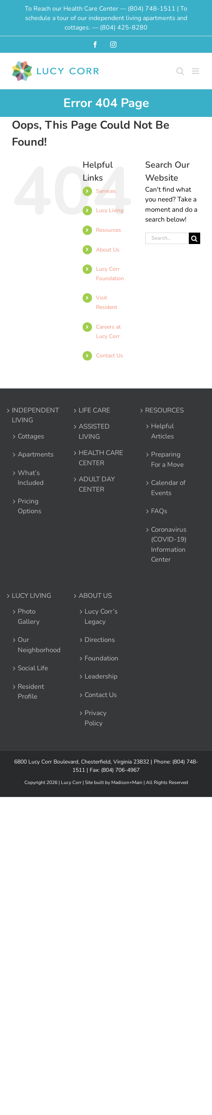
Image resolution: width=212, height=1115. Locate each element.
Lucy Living (110, 210)
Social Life (33, 668)
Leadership (101, 676)
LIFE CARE (94, 410)
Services (106, 191)
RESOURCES (164, 410)
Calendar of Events (168, 487)
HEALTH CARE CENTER (101, 458)
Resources (108, 230)
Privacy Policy (96, 718)
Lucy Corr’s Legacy (101, 616)
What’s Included (31, 478)
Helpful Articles (162, 431)
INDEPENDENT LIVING (35, 415)
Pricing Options (29, 506)
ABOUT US (95, 595)
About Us (108, 249)
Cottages (31, 436)
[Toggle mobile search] (180, 71)
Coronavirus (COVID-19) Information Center (168, 544)
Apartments (35, 454)
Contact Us (109, 355)
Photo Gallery (29, 616)
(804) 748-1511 (151, 8)
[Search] (194, 238)
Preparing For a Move (167, 459)
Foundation (101, 658)
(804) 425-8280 (123, 27)
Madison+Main (126, 782)
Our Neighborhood (36, 645)
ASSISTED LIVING (94, 431)
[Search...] (167, 238)
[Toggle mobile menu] (196, 71)
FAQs (159, 511)
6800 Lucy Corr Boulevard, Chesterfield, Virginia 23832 (81, 762)
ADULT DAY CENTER (97, 484)
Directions (100, 639)
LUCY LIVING (31, 595)
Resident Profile (31, 691)
